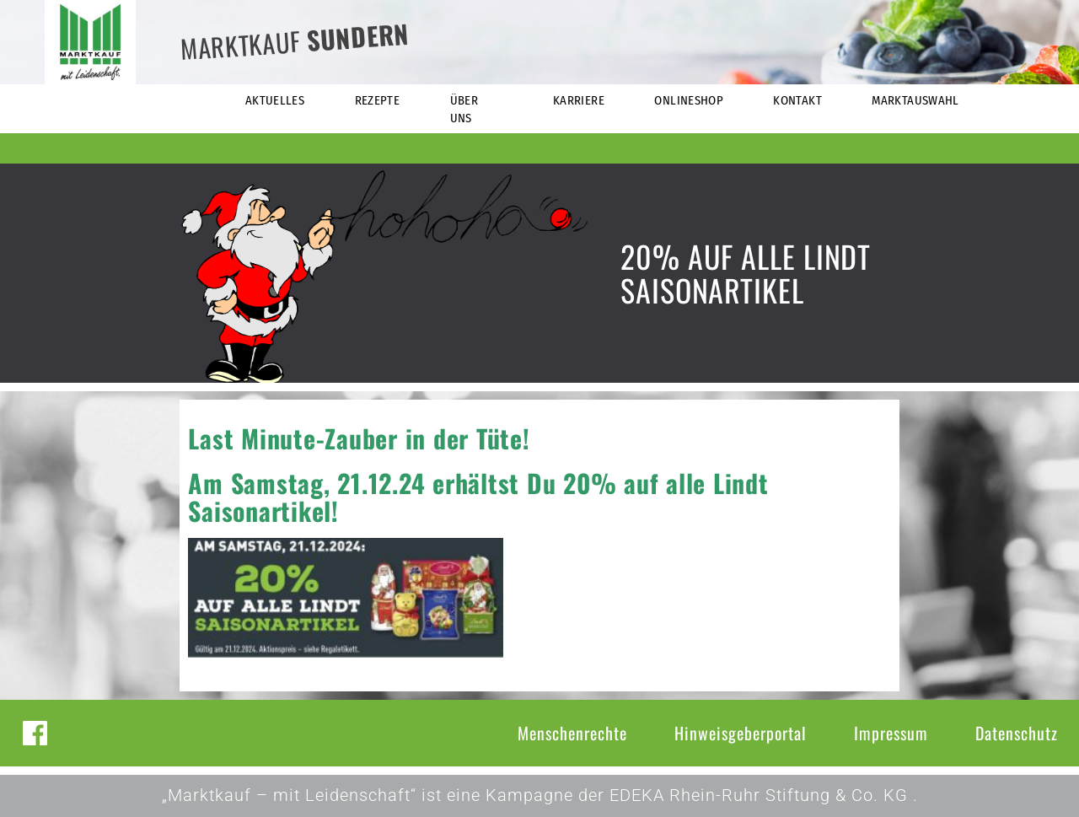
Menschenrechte (572, 732)
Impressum (891, 732)
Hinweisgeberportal (740, 732)
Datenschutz (1016, 732)
